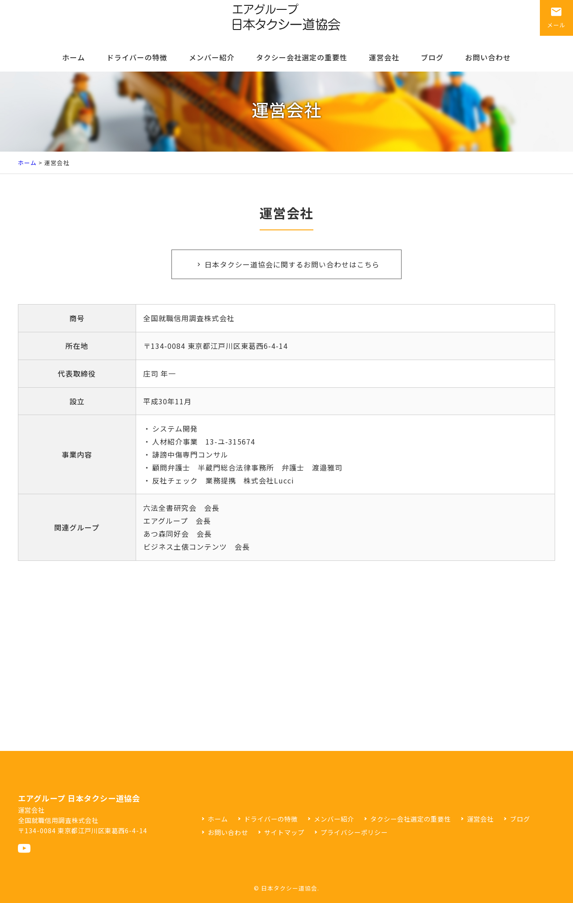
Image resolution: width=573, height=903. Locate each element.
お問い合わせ (488, 57)
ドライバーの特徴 (137, 57)
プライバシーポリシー (354, 832)
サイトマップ (284, 832)
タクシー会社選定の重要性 (301, 57)
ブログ (432, 57)
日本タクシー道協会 (289, 888)
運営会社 (384, 57)
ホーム (73, 57)
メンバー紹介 (212, 57)
